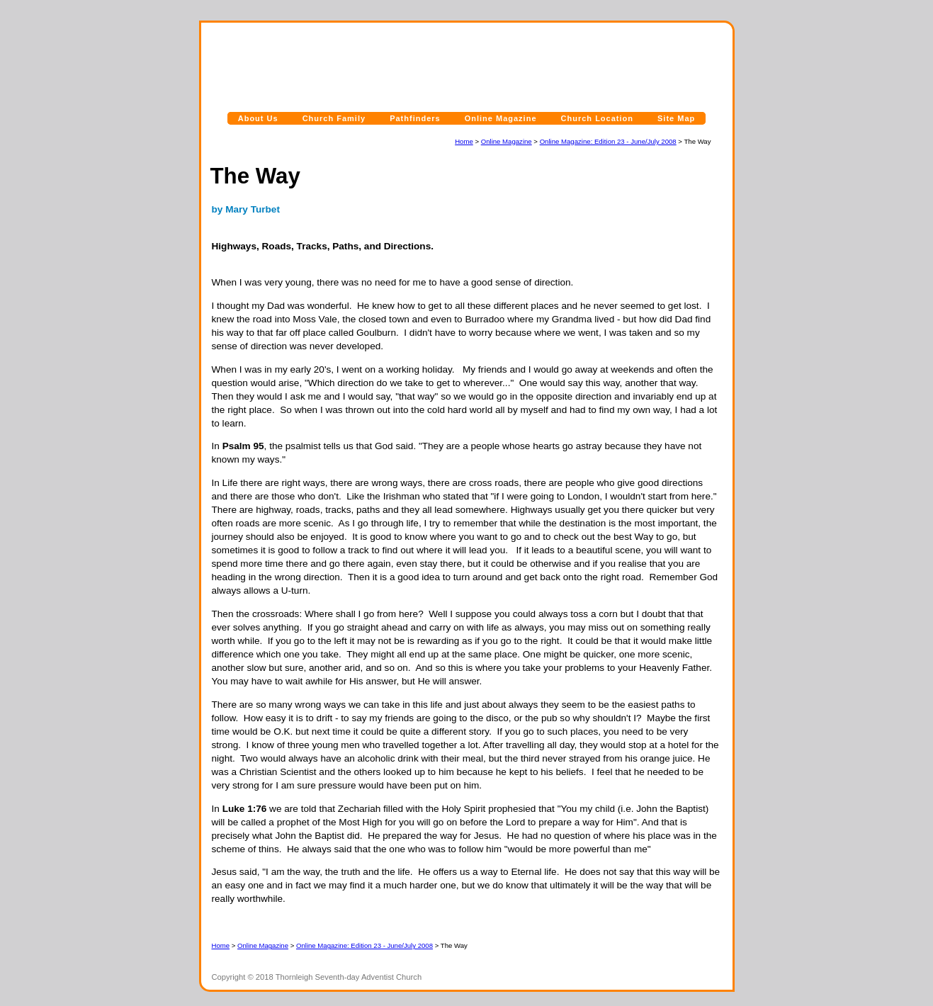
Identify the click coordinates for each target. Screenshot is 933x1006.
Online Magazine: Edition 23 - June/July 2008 (608, 141)
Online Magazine (501, 118)
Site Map (676, 118)
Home (464, 141)
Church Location (597, 118)
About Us (258, 118)
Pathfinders (415, 118)
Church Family (334, 118)
